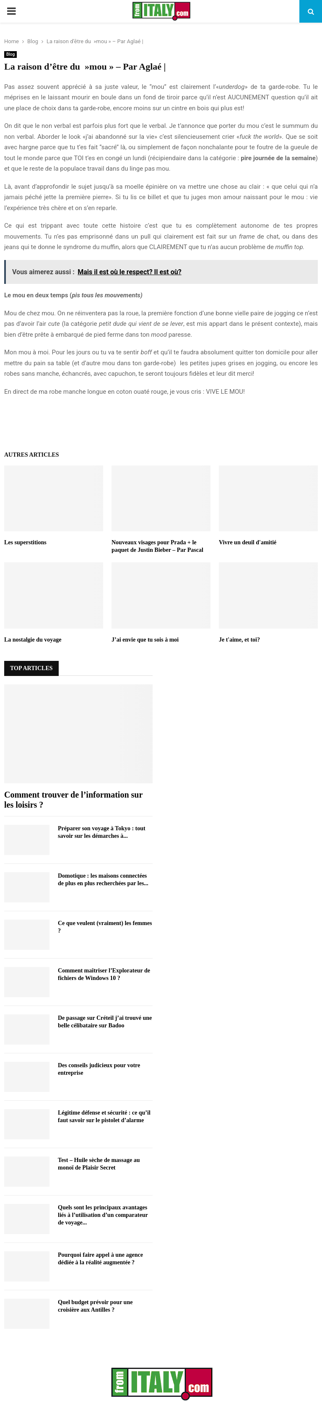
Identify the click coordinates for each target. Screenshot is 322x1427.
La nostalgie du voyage (33, 640)
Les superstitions (25, 542)
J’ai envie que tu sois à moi (145, 640)
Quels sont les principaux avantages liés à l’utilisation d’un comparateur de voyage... (103, 1215)
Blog (10, 54)
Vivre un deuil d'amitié (247, 542)
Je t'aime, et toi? (239, 640)
